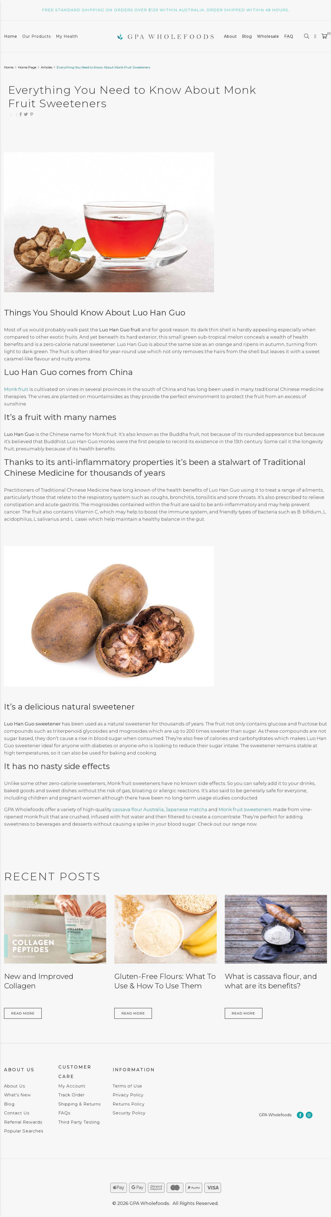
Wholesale (268, 36)
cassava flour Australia (138, 809)
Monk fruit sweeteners (245, 809)
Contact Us (16, 1112)
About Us (14, 1086)
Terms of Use (127, 1086)
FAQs (64, 1112)
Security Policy (129, 1112)
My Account (71, 1086)
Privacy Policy (128, 1094)
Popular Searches (23, 1130)
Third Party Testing (79, 1122)
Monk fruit (16, 389)
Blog (247, 36)
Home (10, 36)
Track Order (71, 1094)
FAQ (288, 36)
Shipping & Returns (79, 1104)
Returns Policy (129, 1104)
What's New (17, 1094)
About (230, 36)
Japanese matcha (186, 809)
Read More (23, 1013)
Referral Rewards (23, 1122)
